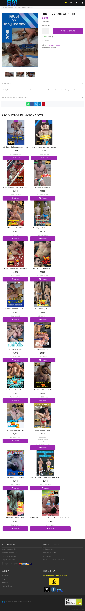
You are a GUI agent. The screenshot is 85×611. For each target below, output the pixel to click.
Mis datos (5, 582)
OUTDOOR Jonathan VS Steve (15, 228)
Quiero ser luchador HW (9, 553)
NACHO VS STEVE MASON (15, 477)
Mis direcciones (7, 586)
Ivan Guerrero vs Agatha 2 (15, 430)
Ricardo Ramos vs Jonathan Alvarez (44, 147)
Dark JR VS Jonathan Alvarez (42, 268)
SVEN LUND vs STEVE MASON (15, 518)
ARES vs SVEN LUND (15, 349)
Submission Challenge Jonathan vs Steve (16, 147)
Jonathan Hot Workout (42, 187)
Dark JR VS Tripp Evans (42, 309)
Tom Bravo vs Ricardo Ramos (15, 390)
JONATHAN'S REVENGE (42, 430)
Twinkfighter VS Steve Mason (42, 228)
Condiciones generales (9, 549)
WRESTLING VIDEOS (53, 45)
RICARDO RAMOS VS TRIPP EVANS (15, 268)
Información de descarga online (15, 97)
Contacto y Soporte (49, 553)
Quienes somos (48, 549)
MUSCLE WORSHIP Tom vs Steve (15, 309)
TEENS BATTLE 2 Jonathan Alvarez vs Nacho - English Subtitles (50, 518)
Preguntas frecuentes (8, 560)
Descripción (6, 83)
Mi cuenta (5, 575)
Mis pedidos (6, 579)
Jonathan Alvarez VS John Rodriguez (43, 390)
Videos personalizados (9, 556)
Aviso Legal (47, 556)
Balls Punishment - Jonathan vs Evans (15, 187)
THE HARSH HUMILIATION (42, 349)
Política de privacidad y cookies (53, 560)
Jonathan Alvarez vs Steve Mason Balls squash (45, 477)
